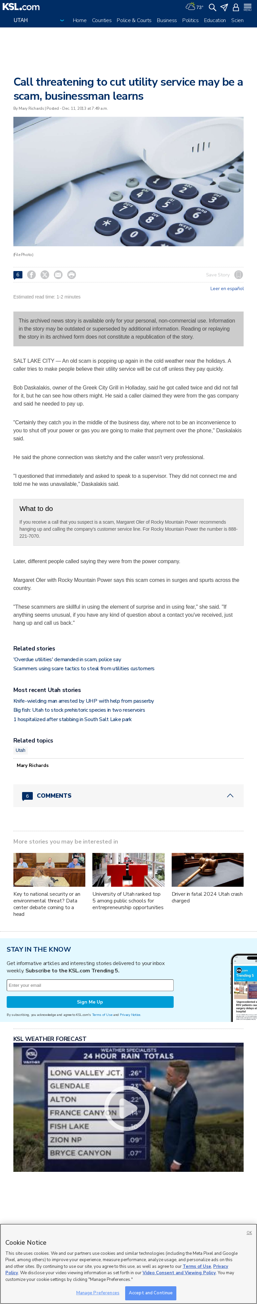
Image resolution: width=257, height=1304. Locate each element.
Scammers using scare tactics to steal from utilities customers (84, 668)
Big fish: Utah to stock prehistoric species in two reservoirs (79, 710)
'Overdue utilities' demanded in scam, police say (67, 659)
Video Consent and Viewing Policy (179, 1273)
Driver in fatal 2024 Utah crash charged (207, 897)
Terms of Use (102, 1015)
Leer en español (227, 288)
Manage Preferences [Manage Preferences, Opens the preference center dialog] (97, 1293)
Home (80, 20)
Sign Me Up (90, 1002)
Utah (20, 750)
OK (249, 1232)
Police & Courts (134, 20)
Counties (102, 20)
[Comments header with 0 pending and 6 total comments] (128, 795)
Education (215, 20)
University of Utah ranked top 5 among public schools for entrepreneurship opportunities (128, 900)
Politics (190, 20)
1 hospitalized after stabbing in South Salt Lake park (72, 719)
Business (167, 20)
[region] (128, 1264)
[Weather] (194, 6)
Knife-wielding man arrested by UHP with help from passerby (83, 701)
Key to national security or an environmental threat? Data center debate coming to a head (46, 904)
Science (240, 20)
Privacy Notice (130, 1015)
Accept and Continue (151, 1293)
